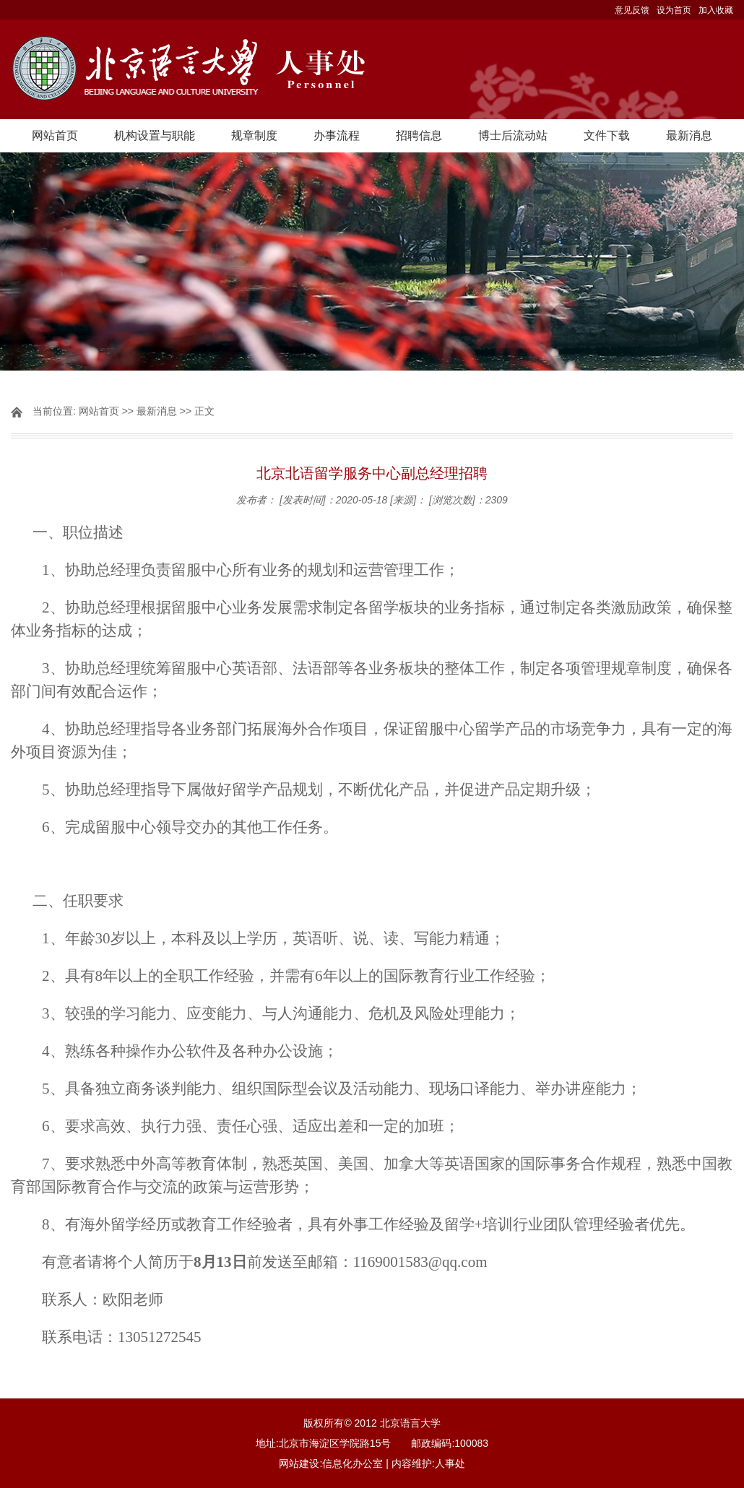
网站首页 (55, 135)
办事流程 (336, 135)
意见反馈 (632, 10)
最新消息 (689, 135)
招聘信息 (419, 135)
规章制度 (254, 135)
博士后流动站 (513, 135)
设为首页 (674, 10)
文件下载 (607, 135)
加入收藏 (715, 10)
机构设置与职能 (154, 135)
